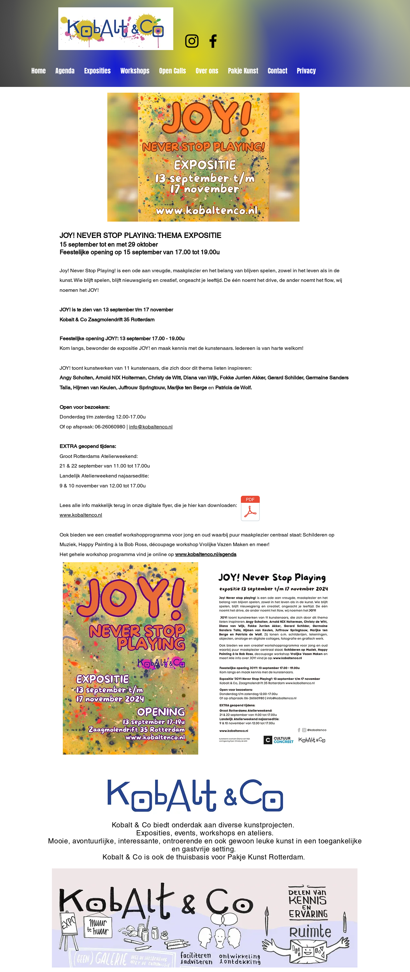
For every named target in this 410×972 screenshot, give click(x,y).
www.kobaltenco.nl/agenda (205, 554)
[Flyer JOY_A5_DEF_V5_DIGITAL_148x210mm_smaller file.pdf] (250, 509)
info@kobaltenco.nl (151, 427)
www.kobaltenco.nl (81, 515)
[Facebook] (213, 41)
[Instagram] (192, 41)
